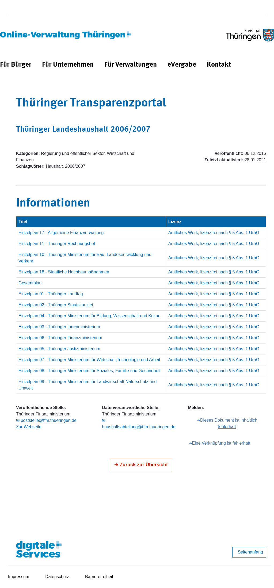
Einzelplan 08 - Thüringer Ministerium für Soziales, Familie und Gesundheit (89, 370)
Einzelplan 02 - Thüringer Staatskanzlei (55, 305)
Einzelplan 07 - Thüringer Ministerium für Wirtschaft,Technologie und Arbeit (89, 359)
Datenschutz (57, 576)
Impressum (18, 576)
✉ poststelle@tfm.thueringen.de (46, 420)
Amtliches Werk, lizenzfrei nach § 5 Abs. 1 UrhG (213, 232)
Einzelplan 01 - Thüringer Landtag (50, 294)
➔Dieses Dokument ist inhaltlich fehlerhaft (227, 423)
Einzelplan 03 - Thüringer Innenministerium (59, 326)
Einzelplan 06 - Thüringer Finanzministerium (60, 337)
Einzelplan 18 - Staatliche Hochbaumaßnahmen (63, 272)
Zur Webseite (28, 427)
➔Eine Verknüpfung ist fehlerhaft (219, 443)
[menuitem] (15, 65)
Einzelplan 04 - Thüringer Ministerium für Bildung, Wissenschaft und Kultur (88, 316)
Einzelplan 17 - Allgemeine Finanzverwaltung (61, 232)
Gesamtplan (29, 283)
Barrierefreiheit (99, 576)
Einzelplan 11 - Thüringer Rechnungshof (56, 243)
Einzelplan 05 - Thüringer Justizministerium (59, 348)
